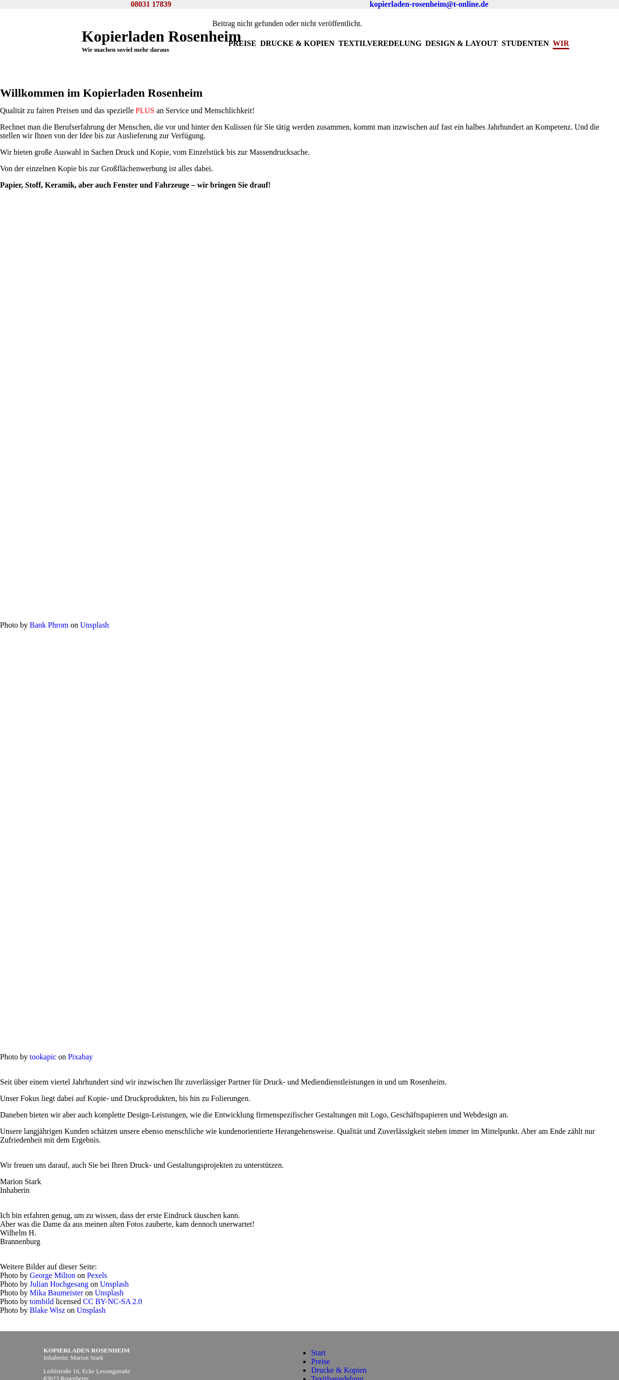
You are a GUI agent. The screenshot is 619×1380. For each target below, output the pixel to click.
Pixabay (80, 1022)
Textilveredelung (380, 43)
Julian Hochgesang (58, 1223)
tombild (41, 1240)
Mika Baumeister (56, 1232)
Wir (561, 43)
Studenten (525, 43)
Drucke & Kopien (297, 43)
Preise (242, 43)
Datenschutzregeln (339, 1361)
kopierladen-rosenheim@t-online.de (429, 4)
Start (318, 1283)
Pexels (97, 1214)
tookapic (42, 1022)
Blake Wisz (47, 1249)
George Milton (52, 1214)
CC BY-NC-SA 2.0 (112, 1240)
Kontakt (323, 1344)
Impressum (328, 1353)
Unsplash (94, 599)
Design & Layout (462, 43)
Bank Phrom (48, 599)
